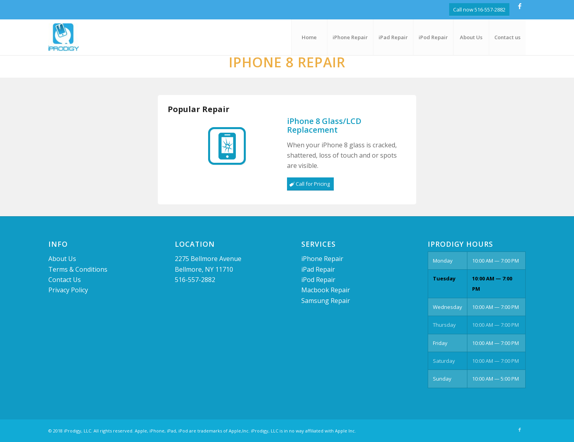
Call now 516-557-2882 (479, 9)
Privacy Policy (68, 290)
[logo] (63, 37)
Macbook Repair (325, 290)
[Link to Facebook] (520, 6)
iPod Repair (318, 279)
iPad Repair (318, 269)
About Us (62, 258)
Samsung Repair (325, 300)
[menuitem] (309, 37)
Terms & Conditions (77, 269)
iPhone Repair (322, 258)
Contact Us (64, 279)
